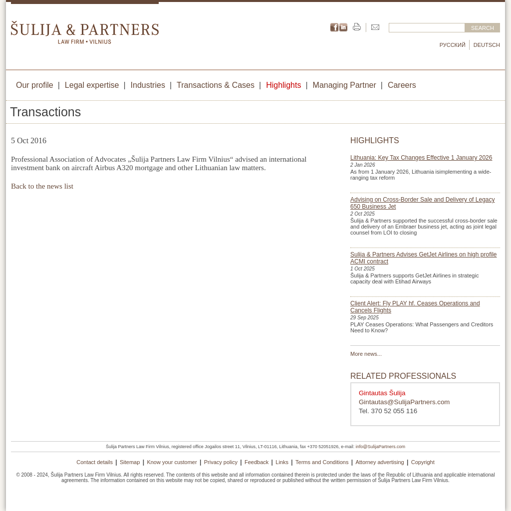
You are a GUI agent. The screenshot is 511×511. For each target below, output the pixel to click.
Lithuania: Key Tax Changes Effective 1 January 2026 (421, 157)
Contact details (94, 462)
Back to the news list (42, 186)
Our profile (34, 85)
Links (281, 462)
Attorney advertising (379, 462)
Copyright (423, 462)
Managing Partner (344, 85)
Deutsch (487, 45)
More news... (366, 354)
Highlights (283, 85)
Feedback (256, 462)
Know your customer (172, 462)
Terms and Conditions (321, 462)
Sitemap (130, 462)
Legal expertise (92, 85)
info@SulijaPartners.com (380, 446)
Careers (402, 85)
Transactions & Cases (216, 85)
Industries (148, 85)
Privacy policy (221, 462)
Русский (453, 45)
